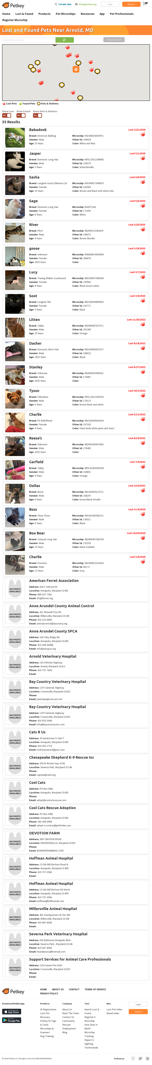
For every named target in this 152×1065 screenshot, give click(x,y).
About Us (58, 989)
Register (131, 4)
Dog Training (47, 1036)
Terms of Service (95, 989)
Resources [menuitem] (87, 14)
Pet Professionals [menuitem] (122, 14)
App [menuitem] (102, 14)
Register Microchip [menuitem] (14, 20)
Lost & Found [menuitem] (24, 14)
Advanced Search (114, 39)
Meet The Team (70, 1013)
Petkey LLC (13, 1058)
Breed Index (113, 1013)
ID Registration (48, 1009)
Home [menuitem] (6, 14)
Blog (64, 1032)
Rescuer (66, 1024)
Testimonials (91, 1047)
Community (68, 1020)
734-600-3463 (64, 4)
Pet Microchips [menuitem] (66, 14)
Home (43, 989)
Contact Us (68, 1017)
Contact (74, 989)
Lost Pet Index (114, 1009)
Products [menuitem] (44, 14)
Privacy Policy (49, 993)
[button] (73, 92)
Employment (69, 1028)
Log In (110, 4)
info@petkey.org (88, 4)
